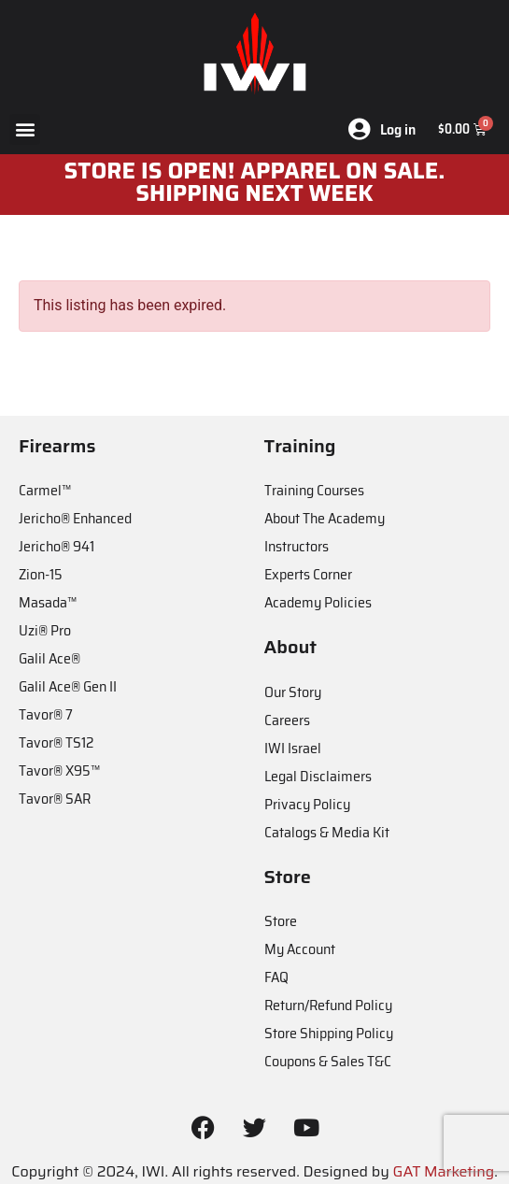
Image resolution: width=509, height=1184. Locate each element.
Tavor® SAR (55, 798)
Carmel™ (45, 490)
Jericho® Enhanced (75, 518)
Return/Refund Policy (328, 1005)
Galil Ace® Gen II (68, 686)
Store (280, 921)
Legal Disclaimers (318, 776)
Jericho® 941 (56, 546)
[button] (24, 129)
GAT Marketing (444, 1171)
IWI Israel (292, 748)
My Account (299, 949)
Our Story (292, 692)
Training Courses (314, 490)
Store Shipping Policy (328, 1033)
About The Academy (324, 518)
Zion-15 (41, 574)
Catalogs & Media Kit (326, 832)
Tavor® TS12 (56, 742)
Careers (287, 720)
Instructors (296, 546)
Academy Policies (318, 602)
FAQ (276, 977)
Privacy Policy (307, 804)
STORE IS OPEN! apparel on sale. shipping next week (254, 182)
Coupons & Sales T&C (327, 1061)
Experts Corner (308, 574)
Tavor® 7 (46, 714)
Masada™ (48, 602)
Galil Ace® (49, 658)
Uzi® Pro (45, 630)
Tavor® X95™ (59, 770)
